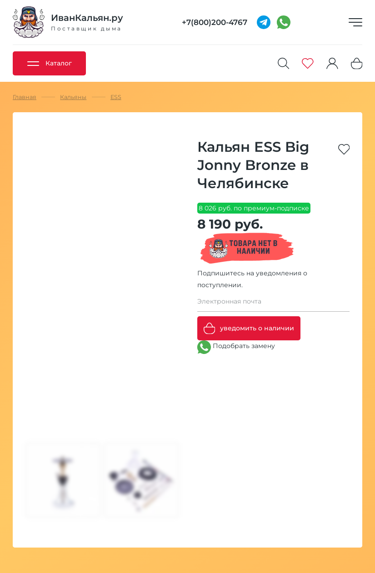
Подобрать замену (236, 347)
